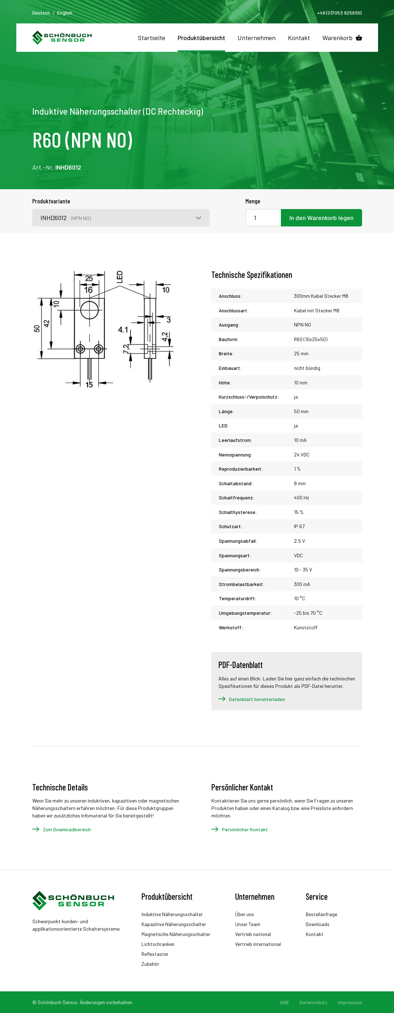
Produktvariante (51, 201)
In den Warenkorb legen (321, 217)
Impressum (350, 1002)
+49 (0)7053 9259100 (339, 13)
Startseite (151, 38)
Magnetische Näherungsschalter (175, 934)
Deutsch (41, 13)
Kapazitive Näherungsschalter (173, 924)
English (64, 13)
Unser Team (247, 924)
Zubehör (150, 964)
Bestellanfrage (321, 914)
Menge (252, 201)
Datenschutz (313, 1002)
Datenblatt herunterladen (257, 699)
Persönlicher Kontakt (245, 829)
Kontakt (299, 38)
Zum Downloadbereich (67, 829)
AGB (284, 1002)
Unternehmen (257, 38)
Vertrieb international (258, 944)
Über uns (244, 914)
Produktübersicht (201, 38)
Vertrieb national (253, 934)
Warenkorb (337, 38)
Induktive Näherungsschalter (172, 914)
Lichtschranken (157, 944)
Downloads (317, 924)
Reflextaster (154, 954)
